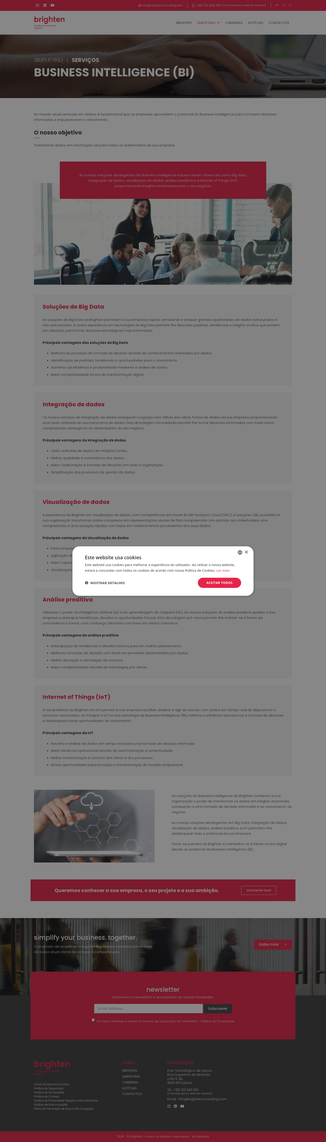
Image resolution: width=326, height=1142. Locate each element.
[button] (105, 583)
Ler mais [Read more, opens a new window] (223, 570)
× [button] (246, 552)
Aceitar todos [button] (219, 582)
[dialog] (163, 571)
